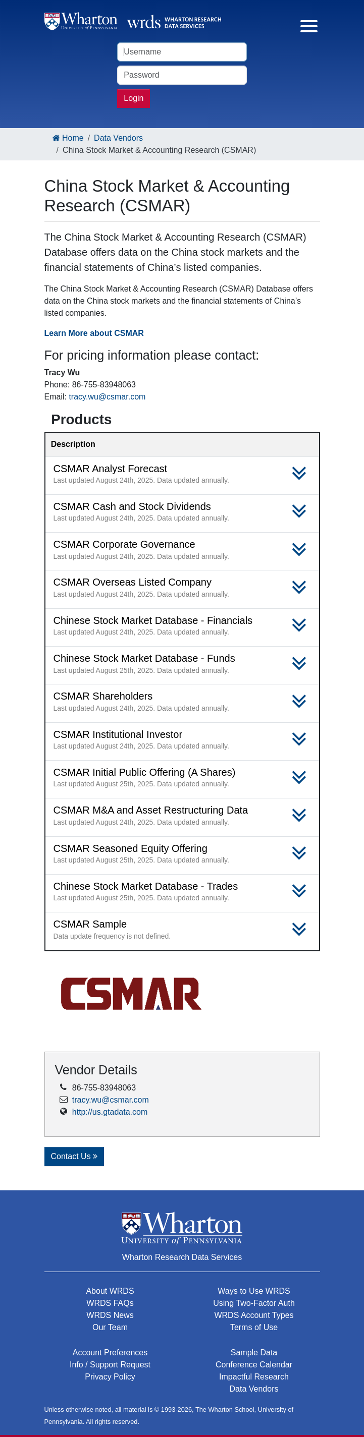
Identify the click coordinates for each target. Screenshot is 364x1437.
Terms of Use (254, 1327)
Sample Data (254, 1352)
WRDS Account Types (253, 1315)
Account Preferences (110, 1352)
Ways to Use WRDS (254, 1291)
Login (133, 98)
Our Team (110, 1327)
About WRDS (110, 1291)
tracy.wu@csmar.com (107, 396)
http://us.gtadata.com (109, 1112)
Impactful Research (254, 1376)
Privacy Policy (110, 1376)
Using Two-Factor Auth (254, 1303)
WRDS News (109, 1315)
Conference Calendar (254, 1364)
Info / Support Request (110, 1364)
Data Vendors (118, 138)
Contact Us (74, 1156)
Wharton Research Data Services (182, 1257)
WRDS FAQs (109, 1303)
